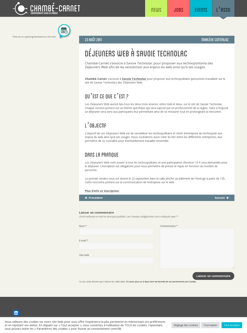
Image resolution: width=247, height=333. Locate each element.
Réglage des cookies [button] (186, 325)
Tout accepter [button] (232, 325)
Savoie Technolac (134, 79)
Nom (82, 226)
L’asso (223, 9)
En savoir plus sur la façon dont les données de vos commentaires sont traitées (161, 281)
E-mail (83, 240)
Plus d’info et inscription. (102, 191)
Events (201, 9)
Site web (84, 255)
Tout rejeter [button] (210, 325)
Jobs (179, 9)
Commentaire (169, 226)
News (156, 9)
